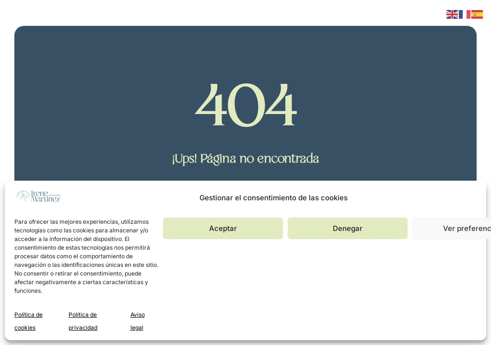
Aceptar (223, 228)
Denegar (347, 228)
